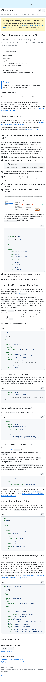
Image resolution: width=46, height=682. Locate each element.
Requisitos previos (11, 116)
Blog (14, 676)
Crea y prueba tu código (28, 14)
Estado (29, 674)
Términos (16, 674)
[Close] (41, 3)
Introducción (8, 92)
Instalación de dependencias (16, 407)
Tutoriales (17, 14)
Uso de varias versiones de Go (14, 324)
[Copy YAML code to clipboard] (42, 226)
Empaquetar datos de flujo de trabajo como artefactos (22, 556)
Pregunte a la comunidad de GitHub (12, 659)
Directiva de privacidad (6, 651)
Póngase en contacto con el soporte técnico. (14, 662)
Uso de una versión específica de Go (17, 374)
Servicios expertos (6, 676)
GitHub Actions (8, 14)
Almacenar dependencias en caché (16, 444)
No (10, 648)
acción (21, 294)
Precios (34, 674)
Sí (4, 648)
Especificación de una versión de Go (20, 285)
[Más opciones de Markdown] (18, 51)
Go (37, 14)
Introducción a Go (32, 130)
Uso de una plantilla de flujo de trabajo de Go (22, 136)
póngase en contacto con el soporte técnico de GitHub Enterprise (21, 29)
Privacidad (23, 674)
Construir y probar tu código (16, 501)
